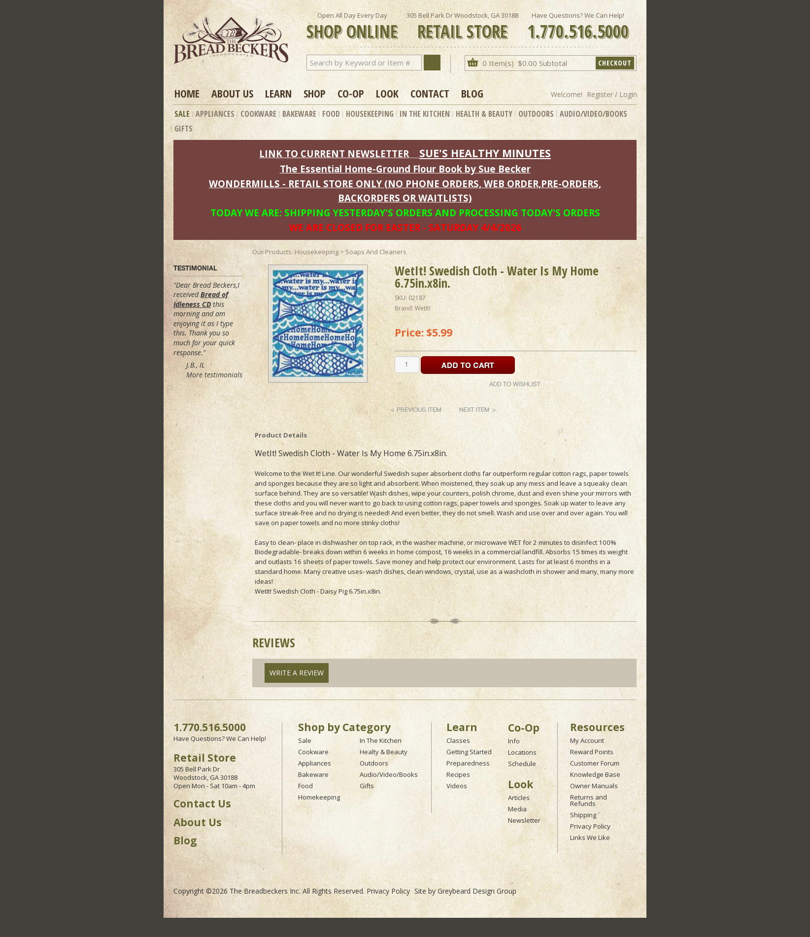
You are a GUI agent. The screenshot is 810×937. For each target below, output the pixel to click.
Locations (522, 752)
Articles (519, 797)
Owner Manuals (594, 785)
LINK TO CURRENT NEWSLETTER (334, 153)
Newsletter (524, 820)
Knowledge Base (595, 774)
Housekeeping (370, 113)
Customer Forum (594, 763)
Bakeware (299, 113)
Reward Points (591, 751)
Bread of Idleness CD (200, 299)
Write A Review (297, 672)
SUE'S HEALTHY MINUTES (485, 153)
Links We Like (590, 837)
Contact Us (202, 803)
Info (514, 740)
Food (331, 113)
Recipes (458, 774)
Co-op (351, 93)
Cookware (258, 113)
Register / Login (612, 94)
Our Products (272, 251)
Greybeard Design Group (477, 891)
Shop (315, 93)
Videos (456, 785)
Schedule (522, 763)
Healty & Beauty (383, 751)
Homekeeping (319, 797)
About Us (232, 93)
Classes (458, 740)
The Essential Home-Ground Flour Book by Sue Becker (405, 169)
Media (517, 808)
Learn (278, 93)
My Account (587, 740)
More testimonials (214, 374)
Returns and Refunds (588, 800)
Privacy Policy (590, 826)
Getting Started (469, 751)
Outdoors (536, 113)
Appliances (215, 113)
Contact (429, 93)
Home (187, 93)
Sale (182, 113)
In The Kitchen (425, 113)
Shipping (583, 814)
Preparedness (468, 763)
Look (387, 93)
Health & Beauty (484, 113)
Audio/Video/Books (593, 113)
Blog (472, 93)
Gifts (183, 128)
